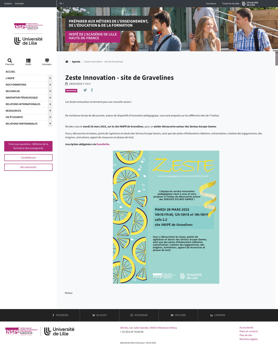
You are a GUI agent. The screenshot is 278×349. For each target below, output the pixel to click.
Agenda (76, 62)
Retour (69, 293)
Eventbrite (102, 144)
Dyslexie (8, 3)
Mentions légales (249, 339)
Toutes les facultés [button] (230, 3)
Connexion (211, 3)
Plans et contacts (249, 331)
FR (61, 3)
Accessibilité (246, 327)
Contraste (19, 3)
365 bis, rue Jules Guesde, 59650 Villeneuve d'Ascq (148, 328)
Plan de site (246, 335)
